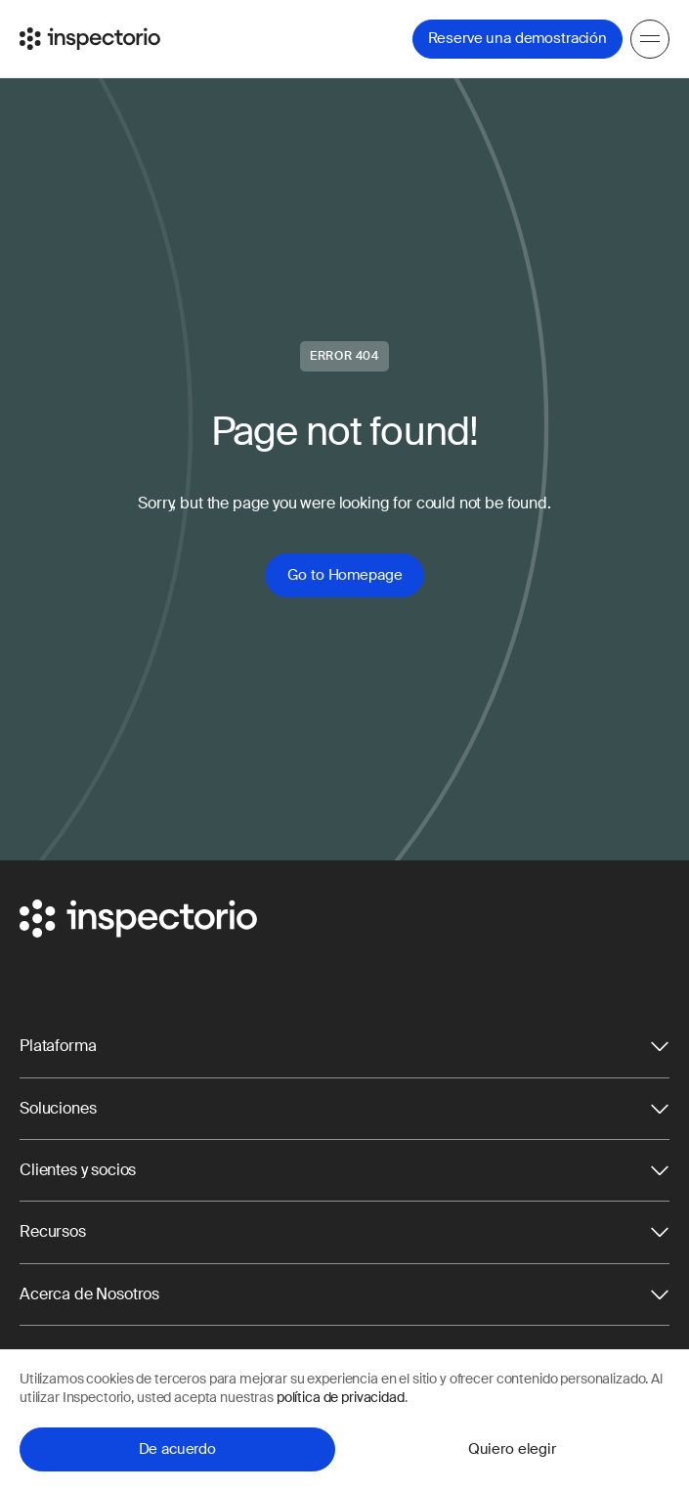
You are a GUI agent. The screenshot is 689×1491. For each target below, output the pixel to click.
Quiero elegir (512, 1449)
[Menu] (649, 39)
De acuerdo (178, 1449)
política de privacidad (341, 1397)
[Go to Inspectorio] (90, 38)
